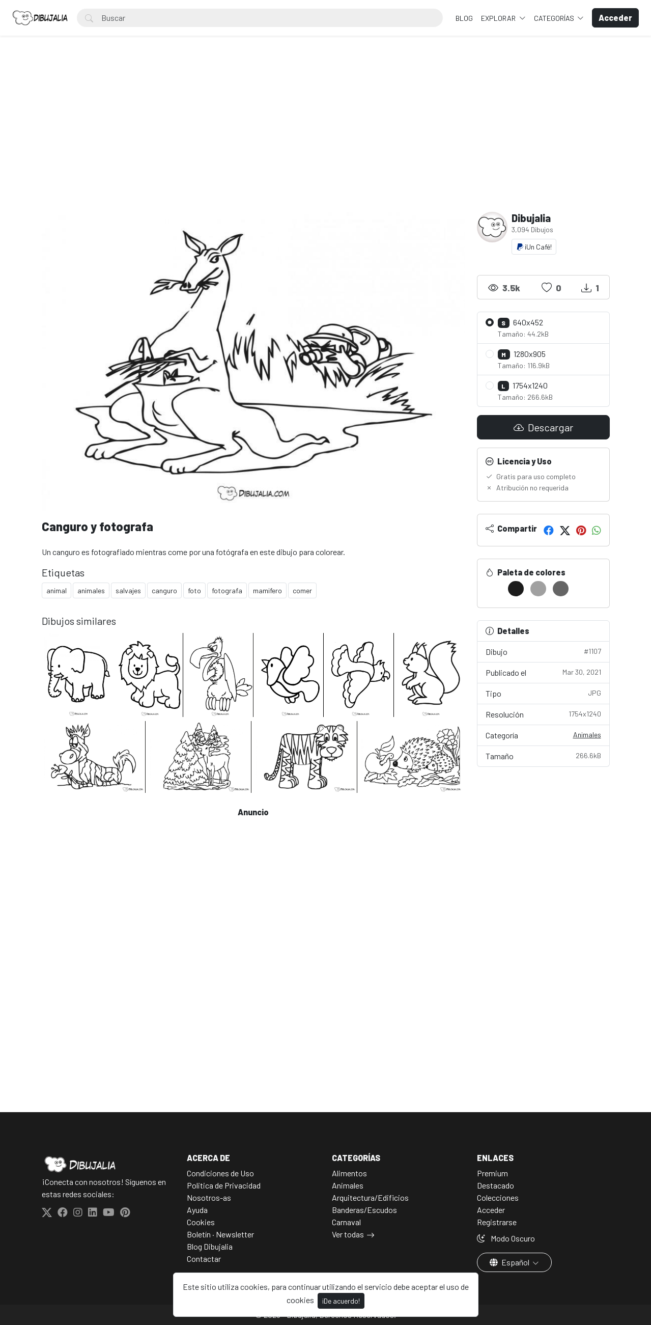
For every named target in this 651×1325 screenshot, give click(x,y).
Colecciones (498, 1197)
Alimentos (349, 1173)
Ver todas (348, 1234)
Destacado (495, 1185)
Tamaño (543, 755)
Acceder (491, 1209)
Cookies (201, 1222)
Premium (492, 1173)
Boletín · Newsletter (220, 1234)
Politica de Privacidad (224, 1185)
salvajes (128, 590)
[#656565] (561, 588)
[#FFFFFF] (493, 588)
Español (510, 1262)
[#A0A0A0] (538, 588)
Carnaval (346, 1222)
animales (91, 590)
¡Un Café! (534, 246)
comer (302, 590)
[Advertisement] (326, 135)
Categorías (555, 18)
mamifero (267, 590)
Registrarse (497, 1222)
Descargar (543, 427)
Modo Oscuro (506, 1238)
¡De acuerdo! (341, 1300)
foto (194, 590)
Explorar (499, 18)
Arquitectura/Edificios (370, 1197)
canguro (164, 590)
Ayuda (197, 1209)
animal (56, 590)
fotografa (227, 590)
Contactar (204, 1258)
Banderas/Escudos (364, 1209)
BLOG (464, 18)
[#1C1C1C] (516, 588)
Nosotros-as (209, 1197)
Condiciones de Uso (220, 1173)
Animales (587, 734)
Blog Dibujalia (210, 1246)
